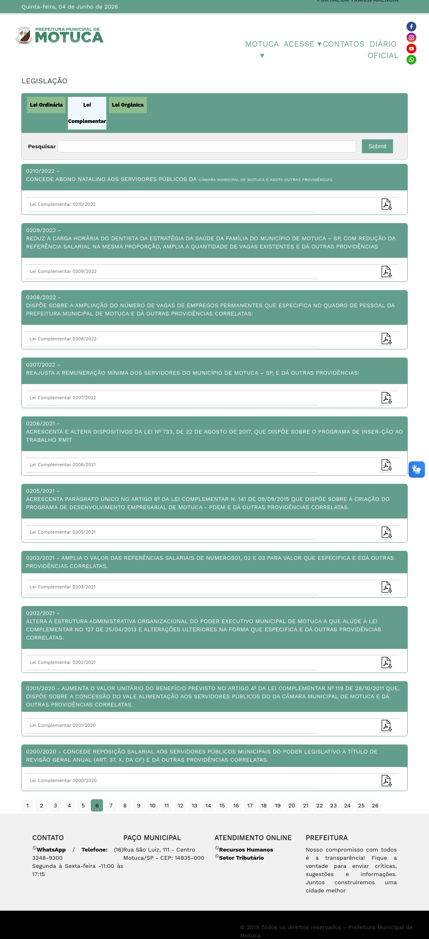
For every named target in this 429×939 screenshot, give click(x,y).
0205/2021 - (214, 499)
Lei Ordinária (46, 105)
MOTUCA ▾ (262, 49)
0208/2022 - (214, 305)
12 (181, 805)
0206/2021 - (214, 432)
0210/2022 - (214, 175)
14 (208, 805)
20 (291, 805)
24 (347, 805)
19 (278, 805)
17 (250, 805)
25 (361, 805)
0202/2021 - (214, 626)
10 (152, 805)
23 (333, 805)
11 (166, 805)
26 (375, 805)
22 (319, 805)
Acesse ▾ (302, 44)
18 (264, 805)
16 (236, 805)
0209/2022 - (214, 238)
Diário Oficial (383, 49)
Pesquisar (42, 146)
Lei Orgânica (128, 105)
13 (195, 805)
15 (222, 805)
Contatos (343, 44)
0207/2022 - (214, 369)
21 (306, 805)
